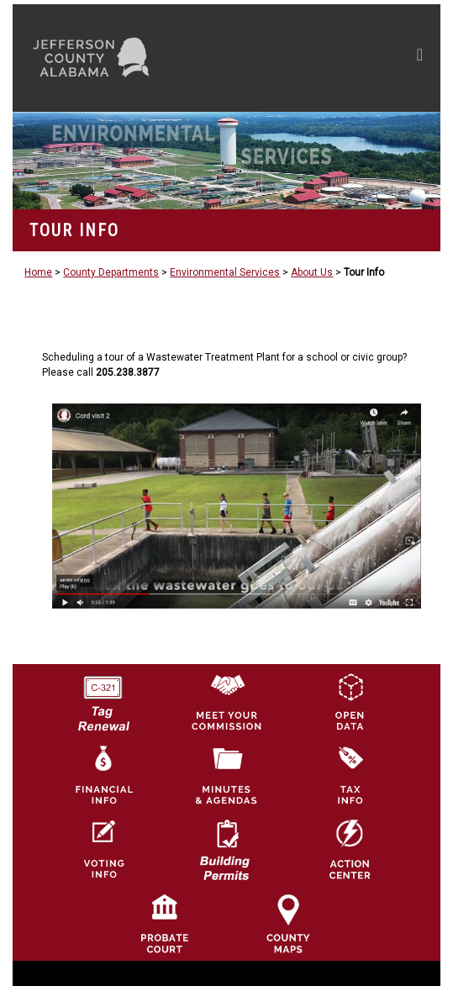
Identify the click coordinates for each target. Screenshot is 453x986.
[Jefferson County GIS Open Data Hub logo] (350, 701)
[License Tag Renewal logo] (103, 698)
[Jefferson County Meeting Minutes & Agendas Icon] (226, 775)
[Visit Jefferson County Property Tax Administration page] (350, 775)
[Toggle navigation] (420, 58)
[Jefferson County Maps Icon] (288, 923)
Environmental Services (225, 272)
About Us (312, 272)
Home (38, 272)
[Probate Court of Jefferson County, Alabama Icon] (165, 923)
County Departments (111, 272)
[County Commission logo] (226, 701)
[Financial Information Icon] (103, 775)
